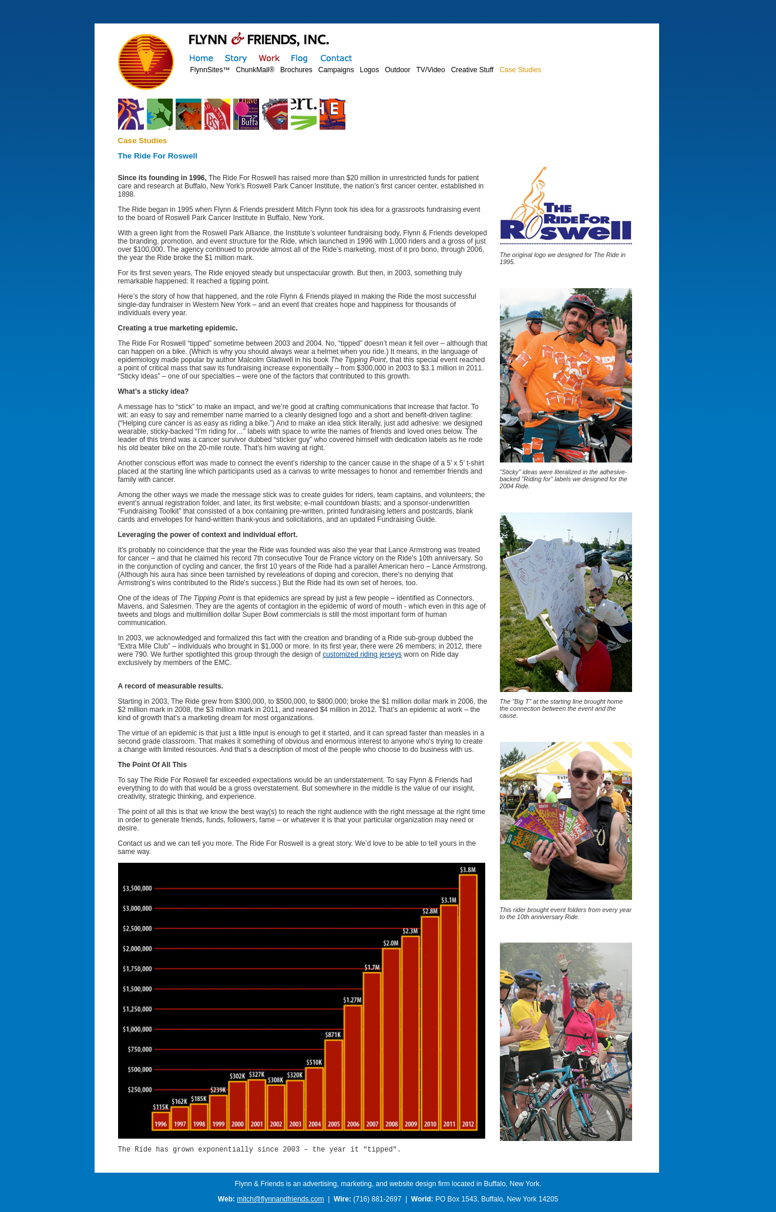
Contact (336, 58)
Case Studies (520, 70)
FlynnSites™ (210, 70)
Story (236, 58)
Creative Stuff (472, 70)
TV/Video (430, 70)
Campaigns (336, 70)
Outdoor (397, 70)
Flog (300, 58)
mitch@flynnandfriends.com (280, 1201)
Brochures (296, 70)
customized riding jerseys (362, 654)
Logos (369, 70)
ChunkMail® (255, 70)
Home (201, 58)
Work (269, 58)
